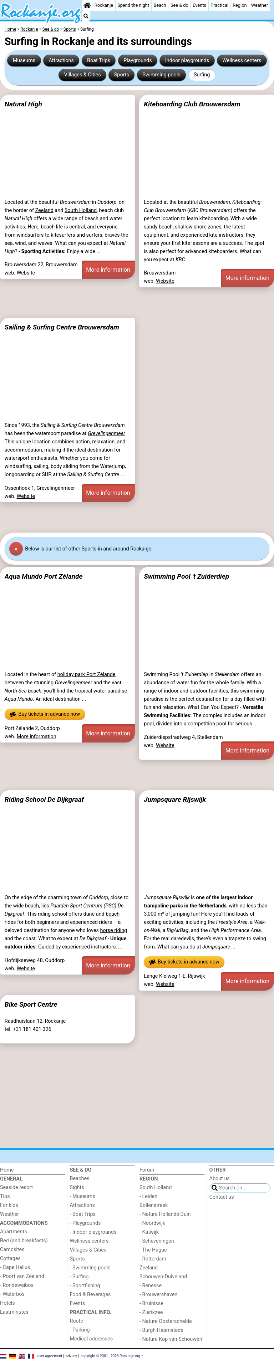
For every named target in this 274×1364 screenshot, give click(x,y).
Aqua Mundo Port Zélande (44, 576)
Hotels (7, 1303)
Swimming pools (161, 75)
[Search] (86, 16)
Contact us (221, 1197)
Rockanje (104, 5)
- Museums (82, 1196)
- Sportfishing (85, 1286)
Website (26, 273)
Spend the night (133, 5)
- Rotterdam (152, 1259)
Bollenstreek (153, 1205)
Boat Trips (98, 60)
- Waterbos (12, 1294)
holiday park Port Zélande (86, 674)
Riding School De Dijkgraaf (44, 799)
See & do (179, 5)
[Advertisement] (137, 302)
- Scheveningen (156, 1241)
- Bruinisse (151, 1303)
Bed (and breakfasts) (24, 1241)
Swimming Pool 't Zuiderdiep (186, 576)
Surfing (202, 75)
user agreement (49, 1356)
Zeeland (44, 210)
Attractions (61, 60)
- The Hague (153, 1250)
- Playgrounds (85, 1223)
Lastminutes (14, 1312)
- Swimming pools (90, 1268)
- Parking (80, 1330)
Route (76, 1321)
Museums (24, 60)
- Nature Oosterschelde (165, 1321)
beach (32, 906)
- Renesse (150, 1286)
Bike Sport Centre (31, 1004)
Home (7, 1170)
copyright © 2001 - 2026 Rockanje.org (111, 1356)
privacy (71, 1356)
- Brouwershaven (158, 1295)
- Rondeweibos (17, 1285)
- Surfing (79, 1277)
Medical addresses (91, 1339)
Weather (259, 5)
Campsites (12, 1250)
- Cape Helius (15, 1267)
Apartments (13, 1232)
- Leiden (148, 1196)
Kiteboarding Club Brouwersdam (192, 104)
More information (108, 269)
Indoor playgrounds (187, 60)
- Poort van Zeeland (22, 1276)
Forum (146, 1170)
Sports (121, 75)
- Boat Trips (83, 1214)
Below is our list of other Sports (60, 549)
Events (199, 5)
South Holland (81, 210)
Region (240, 5)
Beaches (80, 1179)
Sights (77, 1187)
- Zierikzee (151, 1312)
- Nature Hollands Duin (165, 1214)
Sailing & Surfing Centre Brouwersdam (62, 327)
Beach (159, 5)
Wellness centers (241, 60)
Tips (5, 1196)
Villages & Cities (82, 75)
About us (219, 1179)
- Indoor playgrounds (93, 1232)
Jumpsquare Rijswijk (175, 799)
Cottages (10, 1258)
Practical (219, 5)
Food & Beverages (90, 1295)
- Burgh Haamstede (161, 1330)
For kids (9, 1205)
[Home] (87, 5)
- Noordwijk (152, 1223)
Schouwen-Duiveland (163, 1277)
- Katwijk (149, 1232)
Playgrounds (137, 60)
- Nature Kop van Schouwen (170, 1339)
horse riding (113, 930)
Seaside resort (16, 1187)
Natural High (23, 104)
